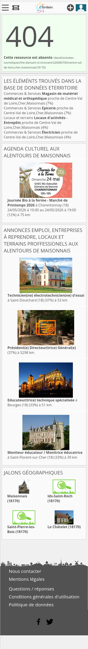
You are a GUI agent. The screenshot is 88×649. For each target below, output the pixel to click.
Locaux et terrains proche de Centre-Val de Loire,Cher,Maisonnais (36, 122)
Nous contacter (25, 571)
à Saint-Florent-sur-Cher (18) (45, 455)
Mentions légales (27, 579)
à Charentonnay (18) (38, 203)
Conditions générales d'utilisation (44, 597)
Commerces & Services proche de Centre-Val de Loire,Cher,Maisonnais (43, 98)
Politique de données (31, 604)
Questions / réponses (31, 589)
